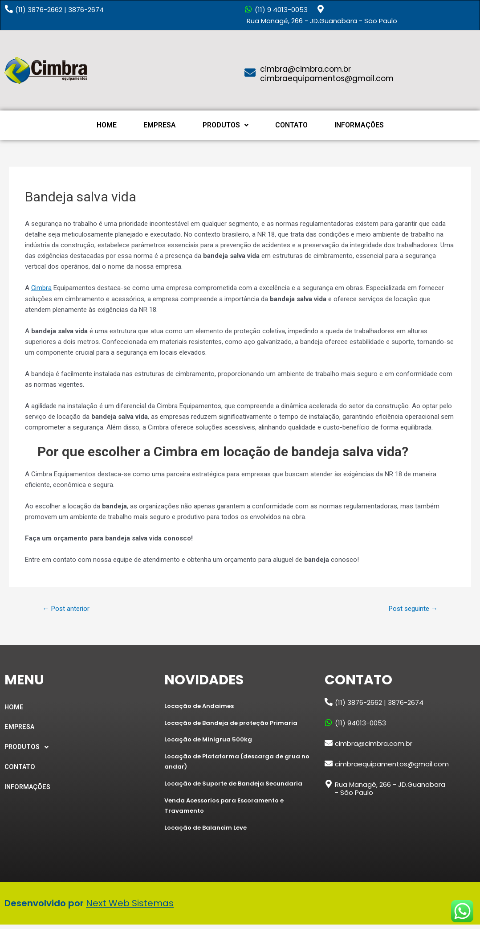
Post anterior (67, 608)
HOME (107, 125)
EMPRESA (159, 125)
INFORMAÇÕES (359, 125)
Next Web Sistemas (130, 907)
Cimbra (41, 288)
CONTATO (291, 125)
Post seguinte (410, 608)
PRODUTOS (225, 125)
